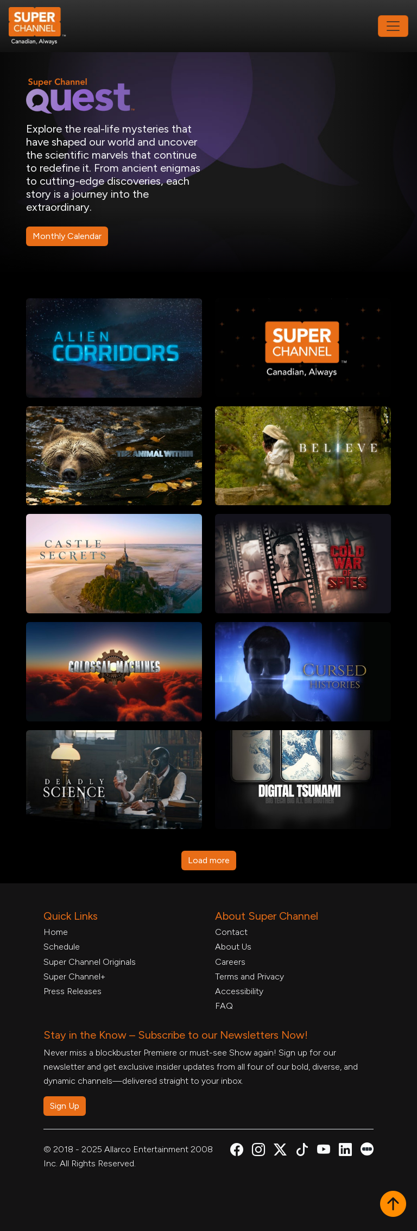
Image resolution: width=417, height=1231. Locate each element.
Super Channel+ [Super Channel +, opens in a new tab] (74, 976)
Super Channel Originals (89, 962)
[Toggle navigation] (393, 26)
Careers (230, 962)
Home (55, 932)
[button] (393, 1205)
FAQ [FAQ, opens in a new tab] (224, 1006)
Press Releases (72, 991)
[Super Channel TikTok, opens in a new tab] (301, 1151)
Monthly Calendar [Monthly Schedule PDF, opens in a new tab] (67, 236)
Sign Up (64, 1106)
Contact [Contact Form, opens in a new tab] (231, 932)
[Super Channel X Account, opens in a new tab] (280, 1151)
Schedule (61, 946)
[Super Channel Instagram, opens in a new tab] (258, 1151)
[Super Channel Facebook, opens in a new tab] (236, 1151)
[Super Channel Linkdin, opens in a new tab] (345, 1151)
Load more (209, 860)
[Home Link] (44, 26)
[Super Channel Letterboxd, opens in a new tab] (367, 1148)
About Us (233, 946)
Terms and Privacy (249, 976)
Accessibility (239, 991)
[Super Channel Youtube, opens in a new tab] (323, 1151)
